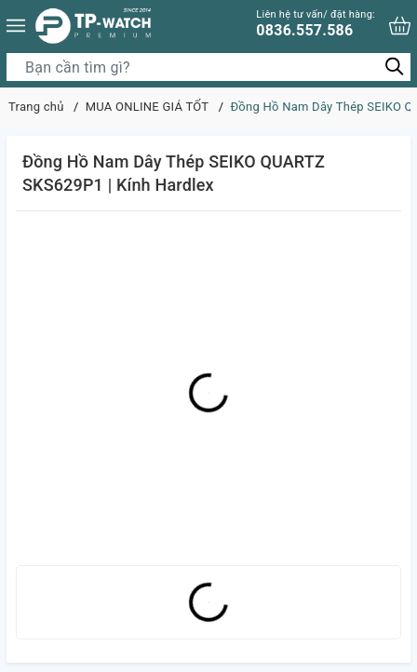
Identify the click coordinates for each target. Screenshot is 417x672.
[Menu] (16, 26)
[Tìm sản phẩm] (208, 67)
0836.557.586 (315, 23)
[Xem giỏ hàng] (399, 25)
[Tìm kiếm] (394, 66)
